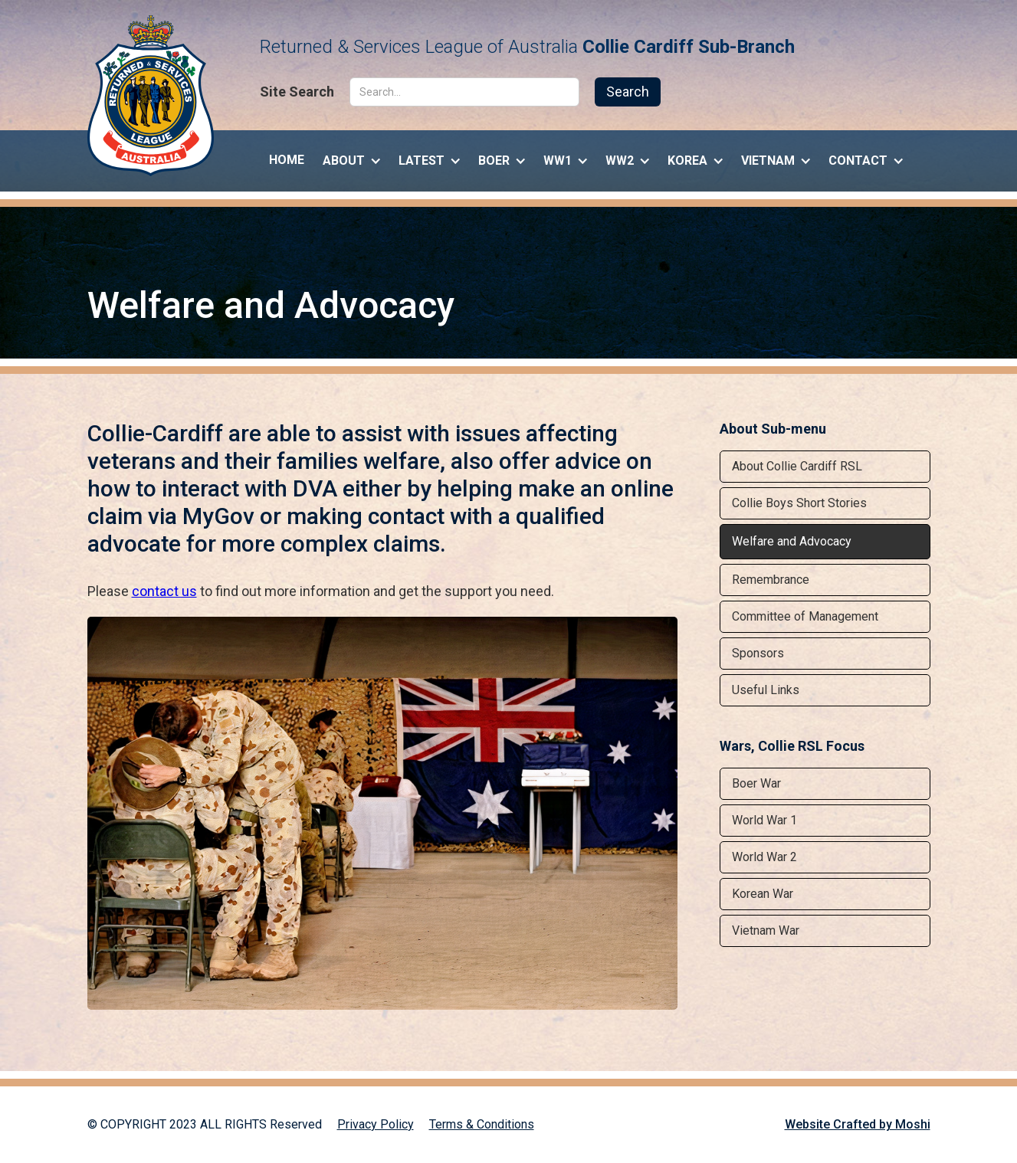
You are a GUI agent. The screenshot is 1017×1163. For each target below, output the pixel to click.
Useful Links (765, 690)
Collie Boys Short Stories (799, 503)
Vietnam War (765, 930)
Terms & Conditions (481, 1124)
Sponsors (758, 653)
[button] (351, 157)
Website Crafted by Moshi (857, 1124)
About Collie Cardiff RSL (797, 466)
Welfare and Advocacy (791, 541)
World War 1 (764, 820)
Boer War (756, 783)
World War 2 (764, 857)
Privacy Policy (375, 1124)
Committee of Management (805, 616)
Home (286, 159)
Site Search (297, 92)
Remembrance (770, 579)
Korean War (762, 893)
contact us (164, 591)
